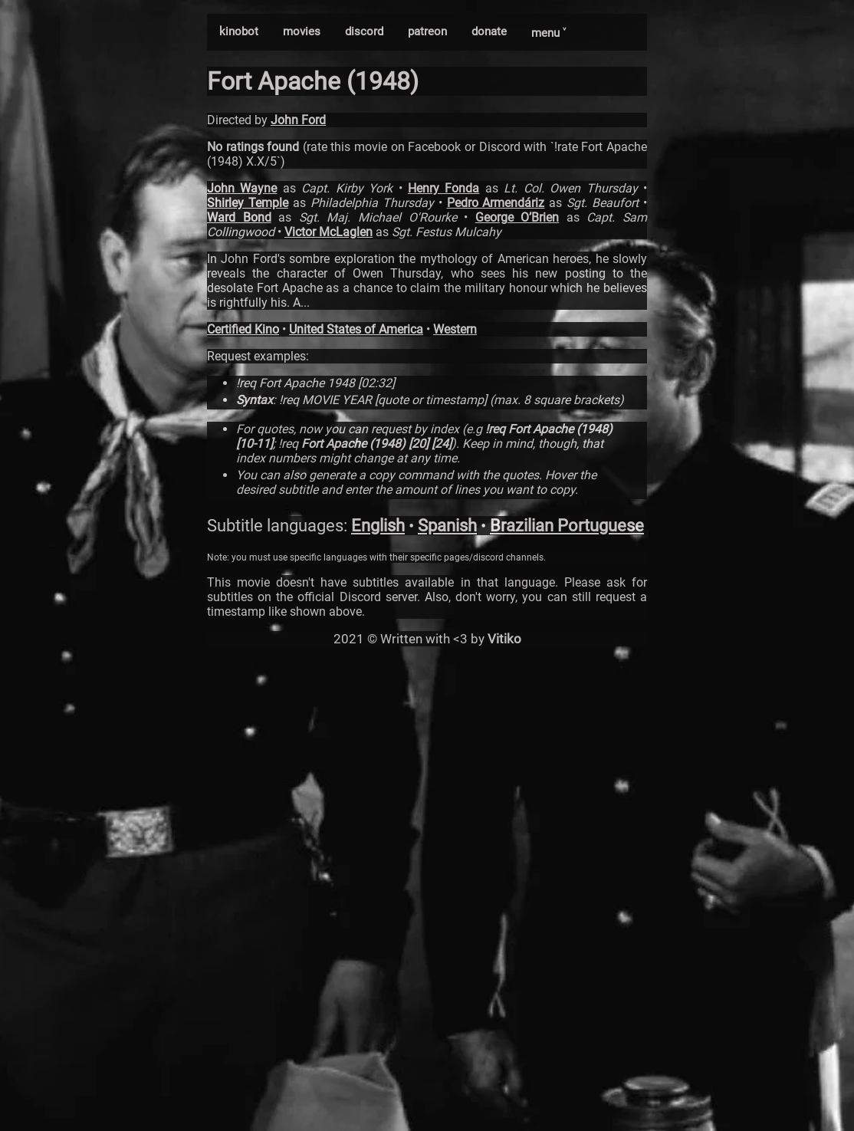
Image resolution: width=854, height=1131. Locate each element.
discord (364, 31)
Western (455, 329)
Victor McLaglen (328, 232)
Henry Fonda (443, 188)
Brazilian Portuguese (567, 525)
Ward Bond (239, 217)
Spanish (447, 525)
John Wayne (242, 188)
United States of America (356, 329)
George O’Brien (517, 217)
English (378, 525)
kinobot (238, 31)
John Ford (298, 120)
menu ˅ (548, 33)
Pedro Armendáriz (496, 203)
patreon (427, 31)
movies (301, 31)
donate (489, 31)
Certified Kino (243, 329)
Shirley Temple (247, 203)
